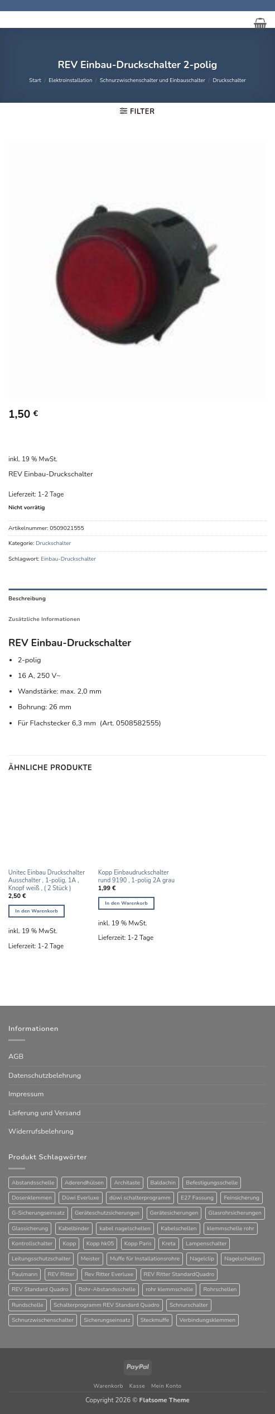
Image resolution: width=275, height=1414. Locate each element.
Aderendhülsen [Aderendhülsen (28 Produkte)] (84, 1183)
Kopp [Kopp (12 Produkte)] (69, 1244)
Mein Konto (166, 1385)
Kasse (137, 1385)
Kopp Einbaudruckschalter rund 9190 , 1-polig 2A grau (136, 877)
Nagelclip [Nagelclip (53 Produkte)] (202, 1259)
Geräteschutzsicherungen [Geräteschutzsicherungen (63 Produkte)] (107, 1213)
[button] (260, 23)
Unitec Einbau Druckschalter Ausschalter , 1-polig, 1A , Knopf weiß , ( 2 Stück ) (46, 880)
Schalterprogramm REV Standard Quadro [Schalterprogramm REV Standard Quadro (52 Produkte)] (107, 1305)
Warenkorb (108, 1385)
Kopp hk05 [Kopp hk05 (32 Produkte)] (100, 1244)
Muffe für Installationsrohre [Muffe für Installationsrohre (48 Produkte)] (145, 1259)
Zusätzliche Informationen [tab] (44, 619)
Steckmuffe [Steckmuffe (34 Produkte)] (155, 1320)
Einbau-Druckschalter (68, 559)
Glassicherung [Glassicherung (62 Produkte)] (30, 1229)
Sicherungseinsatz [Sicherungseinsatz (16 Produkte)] (107, 1320)
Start (35, 80)
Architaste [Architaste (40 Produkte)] (127, 1183)
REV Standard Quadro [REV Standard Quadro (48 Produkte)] (40, 1289)
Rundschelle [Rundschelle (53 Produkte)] (28, 1305)
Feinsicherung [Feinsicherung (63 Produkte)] (241, 1198)
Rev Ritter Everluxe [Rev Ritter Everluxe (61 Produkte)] (109, 1274)
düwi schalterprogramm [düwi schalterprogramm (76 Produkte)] (140, 1198)
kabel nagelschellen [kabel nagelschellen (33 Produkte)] (124, 1229)
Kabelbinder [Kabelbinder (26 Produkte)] (74, 1229)
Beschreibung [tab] (27, 599)
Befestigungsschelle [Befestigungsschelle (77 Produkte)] (212, 1183)
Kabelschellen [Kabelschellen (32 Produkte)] (178, 1229)
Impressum (26, 1094)
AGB (15, 1057)
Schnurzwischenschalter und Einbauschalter (152, 80)
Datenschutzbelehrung (44, 1076)
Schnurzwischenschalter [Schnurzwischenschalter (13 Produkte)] (43, 1320)
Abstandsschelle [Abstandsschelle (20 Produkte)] (33, 1183)
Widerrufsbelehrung (41, 1131)
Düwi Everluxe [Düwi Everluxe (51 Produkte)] (80, 1198)
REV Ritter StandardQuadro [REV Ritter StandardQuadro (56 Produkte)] (179, 1274)
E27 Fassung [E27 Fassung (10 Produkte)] (197, 1198)
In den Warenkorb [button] (36, 910)
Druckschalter (229, 80)
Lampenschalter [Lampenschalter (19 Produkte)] (206, 1244)
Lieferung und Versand (44, 1113)
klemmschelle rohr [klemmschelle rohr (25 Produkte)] (230, 1229)
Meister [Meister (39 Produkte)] (90, 1259)
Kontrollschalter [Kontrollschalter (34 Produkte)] (32, 1244)
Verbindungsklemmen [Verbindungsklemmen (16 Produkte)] (207, 1320)
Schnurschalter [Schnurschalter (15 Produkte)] (189, 1305)
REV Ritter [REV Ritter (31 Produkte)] (61, 1274)
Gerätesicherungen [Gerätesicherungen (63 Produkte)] (174, 1213)
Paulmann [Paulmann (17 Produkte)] (24, 1274)
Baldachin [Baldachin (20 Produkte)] (163, 1183)
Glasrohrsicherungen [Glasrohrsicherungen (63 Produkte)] (235, 1213)
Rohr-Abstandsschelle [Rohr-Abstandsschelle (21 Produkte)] (107, 1289)
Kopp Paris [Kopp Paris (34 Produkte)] (138, 1244)
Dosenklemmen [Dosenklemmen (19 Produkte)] (32, 1198)
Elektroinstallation (70, 80)
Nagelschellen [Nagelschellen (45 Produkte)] (242, 1259)
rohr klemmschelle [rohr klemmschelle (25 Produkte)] (169, 1289)
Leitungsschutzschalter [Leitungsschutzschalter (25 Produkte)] (41, 1259)
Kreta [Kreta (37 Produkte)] (168, 1244)
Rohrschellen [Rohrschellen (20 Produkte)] (220, 1289)
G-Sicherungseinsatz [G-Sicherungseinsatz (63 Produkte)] (38, 1213)
